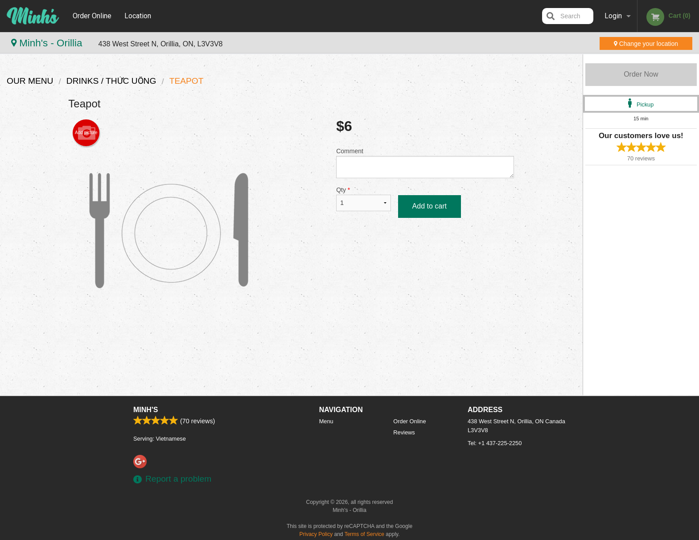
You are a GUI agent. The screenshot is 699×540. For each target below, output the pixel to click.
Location (137, 16)
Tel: (495, 443)
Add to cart (429, 206)
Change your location (646, 43)
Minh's (145, 409)
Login (613, 16)
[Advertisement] (291, 359)
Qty (363, 198)
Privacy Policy (316, 534)
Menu (326, 421)
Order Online (92, 16)
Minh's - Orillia (48, 43)
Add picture (86, 132)
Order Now (641, 74)
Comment (425, 162)
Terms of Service (364, 534)
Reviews (404, 432)
